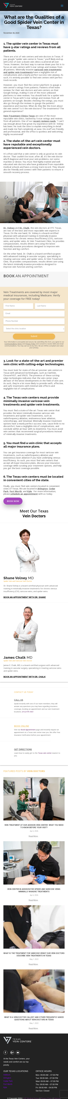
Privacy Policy (30, 344)
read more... (34, 836)
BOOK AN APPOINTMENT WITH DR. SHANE (25, 597)
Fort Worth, (16, 491)
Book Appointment (28, 730)
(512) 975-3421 (28, 712)
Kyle (29, 491)
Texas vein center (45, 753)
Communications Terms (13, 344)
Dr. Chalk (24, 228)
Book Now (13, 501)
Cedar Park (8, 1081)
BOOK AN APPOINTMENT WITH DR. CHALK (24, 677)
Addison (6, 1075)
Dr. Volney (9, 228)
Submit (34, 336)
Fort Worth (7, 1084)
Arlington (43, 488)
